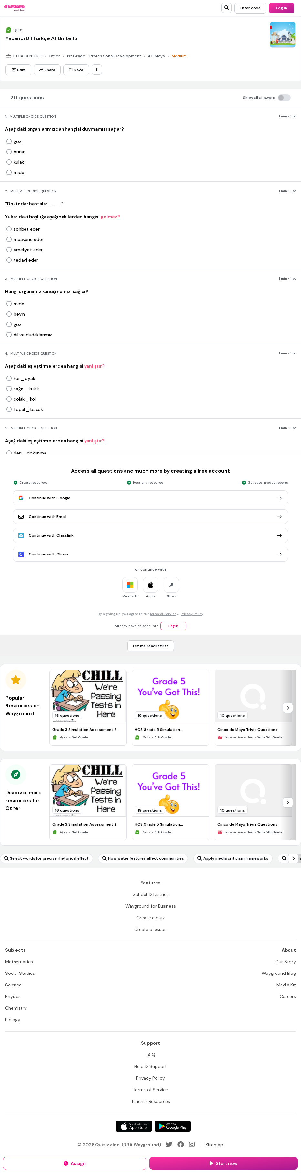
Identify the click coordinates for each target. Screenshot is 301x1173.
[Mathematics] (19, 961)
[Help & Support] (150, 1066)
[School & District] (150, 894)
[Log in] (282, 8)
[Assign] (74, 1163)
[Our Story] (285, 961)
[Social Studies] (20, 973)
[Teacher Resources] (150, 1101)
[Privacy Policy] (150, 1078)
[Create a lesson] (150, 929)
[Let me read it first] (150, 645)
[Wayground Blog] (279, 973)
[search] (226, 8)
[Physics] (13, 996)
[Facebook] (180, 1144)
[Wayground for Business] (150, 906)
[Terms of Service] (150, 1089)
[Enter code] (250, 8)
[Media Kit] (286, 985)
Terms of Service (163, 614)
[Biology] (12, 1020)
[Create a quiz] (150, 917)
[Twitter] (169, 1144)
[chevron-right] (288, 708)
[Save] (76, 69)
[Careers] (288, 996)
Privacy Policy (192, 614)
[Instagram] (192, 1144)
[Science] (13, 985)
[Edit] (18, 69)
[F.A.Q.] (150, 1055)
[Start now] (223, 1163)
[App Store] (134, 1126)
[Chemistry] (16, 1008)
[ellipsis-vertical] (97, 69)
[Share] (47, 69)
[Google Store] (173, 1126)
